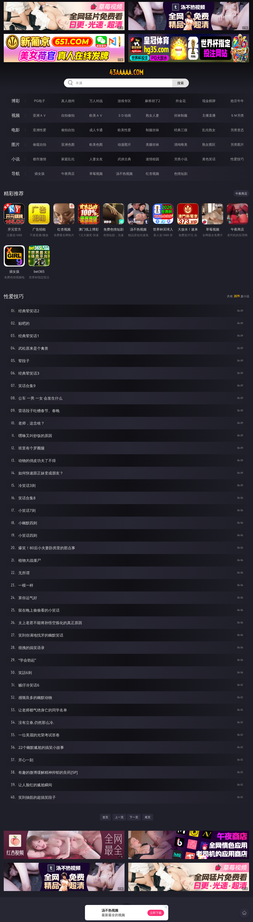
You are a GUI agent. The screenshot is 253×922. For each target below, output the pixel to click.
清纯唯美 (180, 144)
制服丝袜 (152, 130)
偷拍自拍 (68, 130)
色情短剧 (180, 173)
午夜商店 (68, 173)
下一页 (134, 817)
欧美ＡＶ (96, 115)
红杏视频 (152, 173)
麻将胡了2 (152, 101)
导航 (15, 173)
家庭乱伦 (68, 159)
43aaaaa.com (126, 72)
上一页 (119, 817)
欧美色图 (96, 144)
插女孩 (40, 173)
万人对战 (96, 101)
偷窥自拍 (39, 144)
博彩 (15, 101)
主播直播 (209, 115)
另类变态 (237, 130)
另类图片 (237, 144)
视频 (15, 115)
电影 (15, 130)
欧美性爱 (124, 130)
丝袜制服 (180, 115)
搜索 (180, 83)
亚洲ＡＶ (39, 115)
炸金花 (181, 101)
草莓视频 (96, 173)
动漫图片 (124, 144)
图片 (15, 144)
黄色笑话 (209, 159)
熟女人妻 (152, 115)
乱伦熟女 (209, 130)
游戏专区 (124, 101)
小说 (15, 159)
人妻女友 (96, 159)
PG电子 (39, 101)
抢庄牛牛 (237, 101)
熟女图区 (209, 144)
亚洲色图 (68, 144)
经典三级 (180, 130)
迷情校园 (152, 159)
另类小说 (180, 159)
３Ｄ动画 (124, 115)
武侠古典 (124, 159)
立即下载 (156, 913)
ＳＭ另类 (237, 115)
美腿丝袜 (152, 144)
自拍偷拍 (68, 115)
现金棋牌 (209, 101)
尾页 (148, 817)
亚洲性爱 (39, 130)
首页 (105, 817)
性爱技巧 (237, 159)
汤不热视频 (124, 173)
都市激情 (39, 159)
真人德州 (68, 101)
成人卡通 (96, 130)
